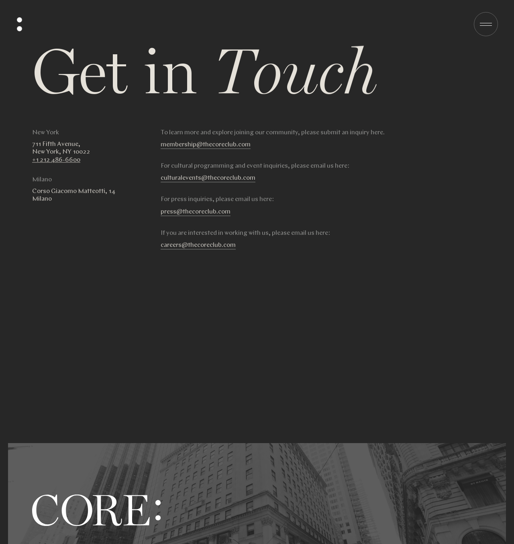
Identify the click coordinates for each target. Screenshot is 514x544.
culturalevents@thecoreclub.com (208, 182)
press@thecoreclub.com (195, 216)
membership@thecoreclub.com (206, 149)
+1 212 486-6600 (56, 164)
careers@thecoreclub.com (198, 249)
